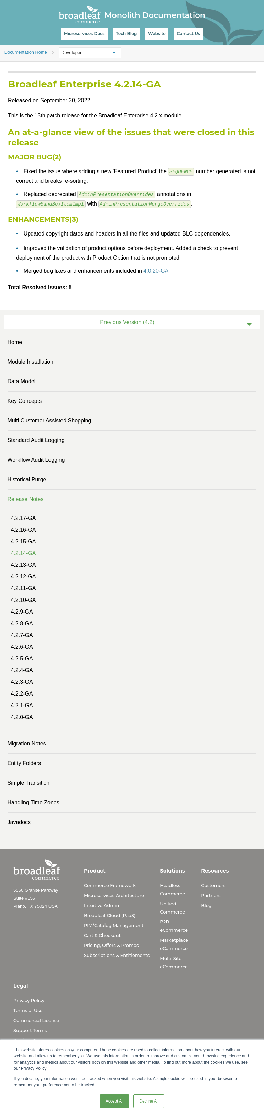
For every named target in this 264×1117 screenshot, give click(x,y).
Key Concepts (25, 401)
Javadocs (19, 822)
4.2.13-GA (23, 564)
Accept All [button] (115, 1101)
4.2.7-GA (22, 635)
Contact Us (188, 33)
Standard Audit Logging (36, 440)
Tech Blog (126, 33)
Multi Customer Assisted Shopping (49, 420)
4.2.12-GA (23, 576)
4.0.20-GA (155, 270)
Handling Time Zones (33, 802)
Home (15, 342)
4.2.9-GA (22, 611)
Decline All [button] (148, 1101)
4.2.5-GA (22, 658)
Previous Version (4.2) (127, 322)
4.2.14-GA (23, 553)
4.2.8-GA (22, 623)
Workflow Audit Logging (36, 459)
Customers (213, 885)
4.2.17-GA (23, 518)
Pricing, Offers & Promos (111, 945)
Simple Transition (29, 782)
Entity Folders (24, 763)
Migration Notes (27, 743)
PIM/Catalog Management (113, 925)
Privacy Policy (28, 1000)
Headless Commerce (172, 889)
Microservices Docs (84, 33)
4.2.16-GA (23, 529)
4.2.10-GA (23, 600)
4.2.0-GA (22, 717)
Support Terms (30, 1030)
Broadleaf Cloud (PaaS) (109, 915)
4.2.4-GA (22, 670)
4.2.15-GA (23, 541)
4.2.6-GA (22, 646)
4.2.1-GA (22, 705)
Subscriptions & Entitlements (117, 955)
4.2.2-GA (22, 693)
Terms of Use (28, 1010)
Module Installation (30, 361)
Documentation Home (25, 52)
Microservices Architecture (114, 895)
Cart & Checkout (102, 935)
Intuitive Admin (101, 905)
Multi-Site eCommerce (174, 962)
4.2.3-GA (22, 682)
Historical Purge (27, 479)
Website (157, 33)
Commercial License (36, 1020)
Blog (206, 905)
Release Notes (26, 499)
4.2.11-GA (23, 588)
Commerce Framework (110, 885)
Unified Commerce (172, 907)
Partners (210, 895)
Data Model (22, 381)
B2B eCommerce (174, 925)
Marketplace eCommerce (174, 944)
